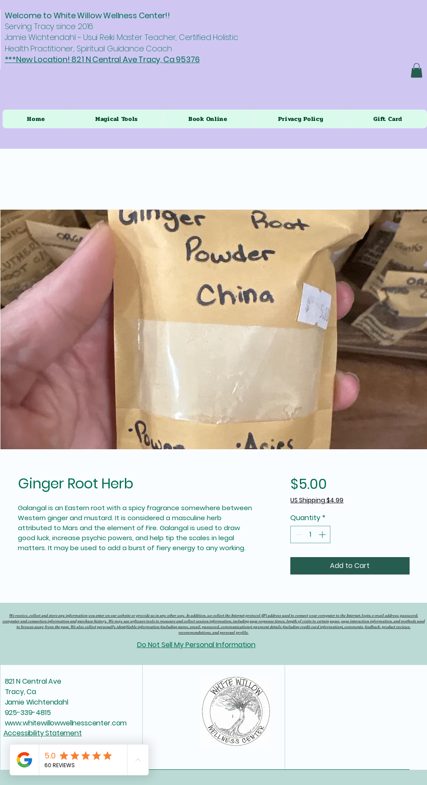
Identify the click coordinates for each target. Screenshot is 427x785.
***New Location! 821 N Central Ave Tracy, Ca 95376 (102, 59)
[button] (416, 70)
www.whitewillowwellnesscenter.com (66, 723)
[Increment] (323, 534)
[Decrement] (298, 534)
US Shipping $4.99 (316, 500)
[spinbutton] (310, 534)
